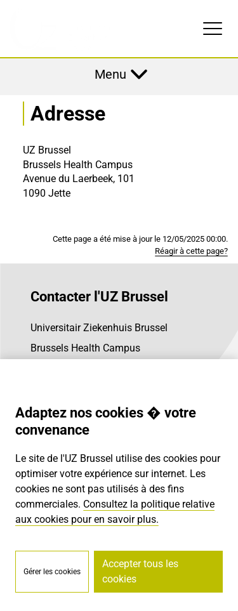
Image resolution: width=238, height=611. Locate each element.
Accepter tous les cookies (140, 571)
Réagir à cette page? (191, 251)
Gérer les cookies (52, 571)
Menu (110, 74)
